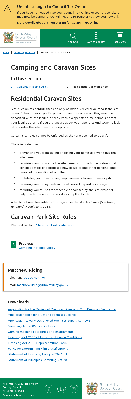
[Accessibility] (96, 38)
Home (6, 52)
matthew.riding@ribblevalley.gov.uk (42, 285)
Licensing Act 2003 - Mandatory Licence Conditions (45, 337)
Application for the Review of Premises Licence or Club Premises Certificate (62, 309)
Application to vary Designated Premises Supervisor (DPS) (50, 320)
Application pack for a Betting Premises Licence (42, 315)
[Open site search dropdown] (73, 38)
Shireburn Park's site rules (55, 225)
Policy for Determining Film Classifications (38, 348)
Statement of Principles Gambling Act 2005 (39, 360)
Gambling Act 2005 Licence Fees (31, 326)
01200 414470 (34, 278)
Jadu (32, 395)
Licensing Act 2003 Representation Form (37, 343)
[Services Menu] (120, 38)
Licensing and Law (24, 52)
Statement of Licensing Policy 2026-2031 (37, 354)
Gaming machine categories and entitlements (41, 332)
